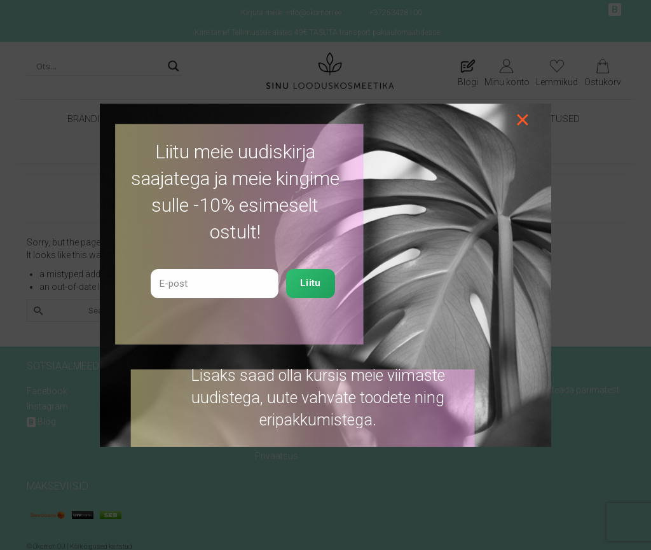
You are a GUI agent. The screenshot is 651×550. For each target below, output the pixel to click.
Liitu (310, 283)
